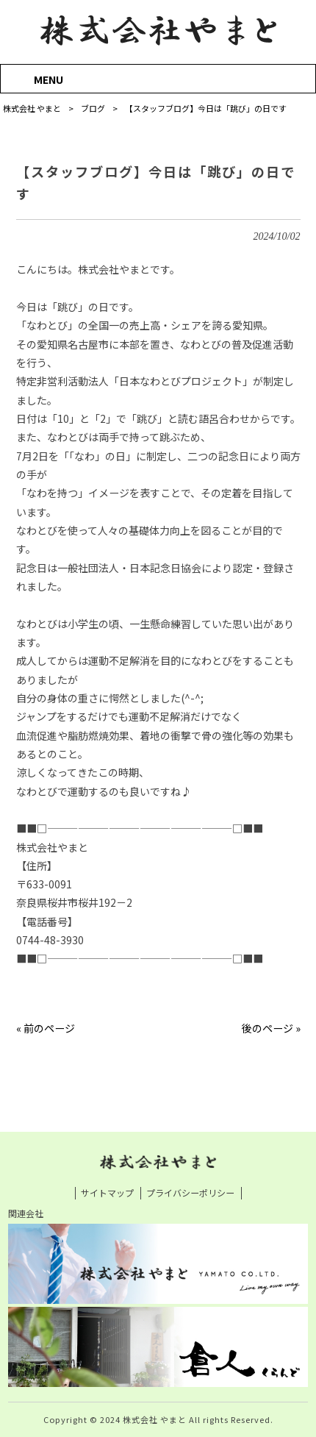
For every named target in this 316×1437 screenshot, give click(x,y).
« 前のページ (45, 1028)
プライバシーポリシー (190, 1193)
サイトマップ (107, 1193)
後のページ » (271, 1028)
